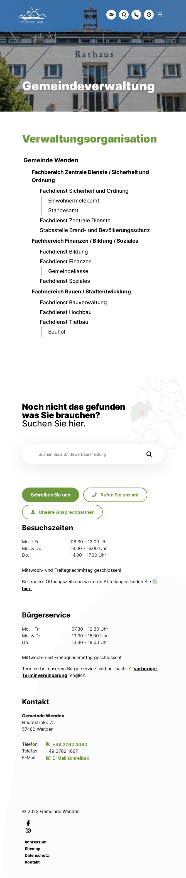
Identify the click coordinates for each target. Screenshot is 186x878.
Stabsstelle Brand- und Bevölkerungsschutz (95, 230)
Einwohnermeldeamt (73, 200)
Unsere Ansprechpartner (62, 512)
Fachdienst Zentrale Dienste (75, 220)
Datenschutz (37, 855)
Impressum (35, 842)
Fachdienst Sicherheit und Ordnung (84, 190)
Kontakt (32, 862)
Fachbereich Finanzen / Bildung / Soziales (85, 240)
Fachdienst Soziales (65, 281)
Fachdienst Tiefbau (64, 322)
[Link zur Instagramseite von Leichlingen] (28, 830)
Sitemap (32, 848)
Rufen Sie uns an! (115, 495)
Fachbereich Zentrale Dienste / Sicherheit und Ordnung (90, 176)
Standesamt (63, 210)
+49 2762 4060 (69, 744)
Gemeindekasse (68, 271)
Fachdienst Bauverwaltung (73, 302)
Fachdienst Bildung (64, 251)
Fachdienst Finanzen (66, 261)
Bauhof (57, 331)
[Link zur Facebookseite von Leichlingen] (28, 822)
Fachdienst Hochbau (66, 312)
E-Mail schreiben (70, 758)
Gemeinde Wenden (50, 160)
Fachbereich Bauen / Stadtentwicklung (81, 291)
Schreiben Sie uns (50, 495)
